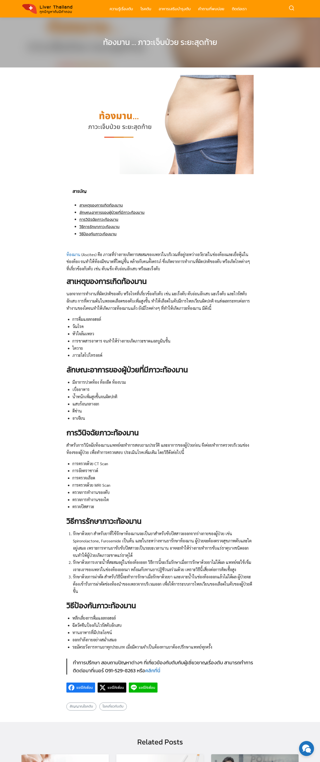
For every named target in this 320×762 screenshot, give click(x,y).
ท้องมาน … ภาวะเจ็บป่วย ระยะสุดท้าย (160, 42)
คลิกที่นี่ (152, 670)
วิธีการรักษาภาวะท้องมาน (99, 227)
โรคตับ (146, 9)
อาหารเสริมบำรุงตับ (175, 9)
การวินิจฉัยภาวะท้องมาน (98, 219)
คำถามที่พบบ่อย (211, 9)
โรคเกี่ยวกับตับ (113, 706)
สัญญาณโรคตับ (81, 706)
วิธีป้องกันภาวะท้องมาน (98, 234)
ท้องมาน (73, 254)
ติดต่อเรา (239, 9)
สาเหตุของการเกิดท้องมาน (101, 205)
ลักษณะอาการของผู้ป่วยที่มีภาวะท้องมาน (112, 212)
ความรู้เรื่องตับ (121, 9)
